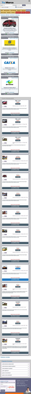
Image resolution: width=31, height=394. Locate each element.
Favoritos (27, 12)
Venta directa (18, 12)
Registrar (18, 10)
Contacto (13, 12)
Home (2, 10)
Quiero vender (3, 12)
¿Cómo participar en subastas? (7, 368)
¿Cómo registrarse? (5, 370)
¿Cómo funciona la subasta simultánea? (8, 366)
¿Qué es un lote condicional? (7, 375)
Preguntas (9, 12)
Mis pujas (23, 12)
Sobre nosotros (6, 10)
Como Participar (13, 10)
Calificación (24, 10)
